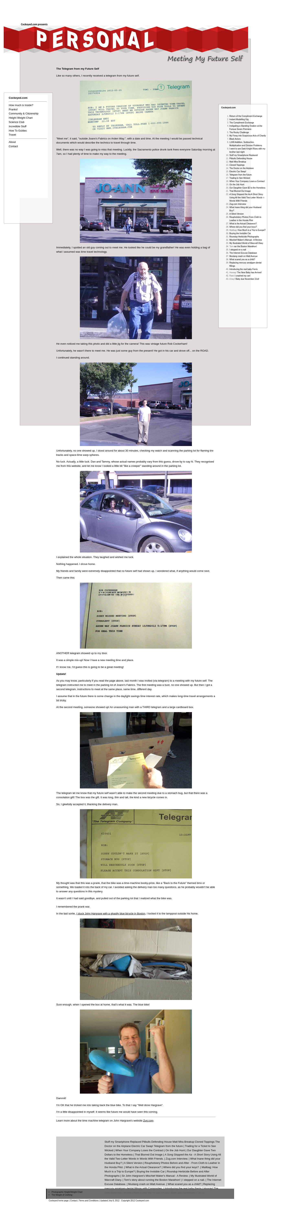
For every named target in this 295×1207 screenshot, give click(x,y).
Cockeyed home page (58, 1200)
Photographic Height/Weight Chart (67, 1192)
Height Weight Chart (21, 117)
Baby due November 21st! (247, 279)
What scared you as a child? (242, 259)
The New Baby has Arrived (249, 272)
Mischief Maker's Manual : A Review (245, 240)
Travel (12, 134)
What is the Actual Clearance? (243, 224)
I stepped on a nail (237, 250)
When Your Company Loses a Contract (247, 181)
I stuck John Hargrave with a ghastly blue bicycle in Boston (110, 913)
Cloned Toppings (236, 165)
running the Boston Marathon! (162, 1179)
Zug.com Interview (237, 204)
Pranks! (13, 109)
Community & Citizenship (23, 113)
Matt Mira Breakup (237, 162)
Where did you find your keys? (243, 227)
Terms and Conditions (89, 1200)
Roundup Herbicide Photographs (244, 237)
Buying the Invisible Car (240, 233)
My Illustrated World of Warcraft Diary (246, 243)
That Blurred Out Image (240, 191)
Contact (13, 146)
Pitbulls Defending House (240, 158)
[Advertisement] (221, 9)
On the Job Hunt (236, 184)
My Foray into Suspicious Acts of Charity (247, 136)
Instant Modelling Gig (239, 119)
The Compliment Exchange (241, 123)
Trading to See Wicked (239, 178)
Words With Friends (238, 201)
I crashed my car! (242, 276)
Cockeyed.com (228, 107)
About (12, 142)
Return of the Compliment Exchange (245, 116)
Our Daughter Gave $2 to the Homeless (247, 188)
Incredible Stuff (17, 126)
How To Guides (18, 130)
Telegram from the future (240, 175)
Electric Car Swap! (237, 171)
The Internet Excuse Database (243, 253)
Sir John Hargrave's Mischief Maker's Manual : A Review (155, 1175)
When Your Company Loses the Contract (139, 1150)
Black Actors (235, 139)
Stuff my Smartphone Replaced (243, 155)
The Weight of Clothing (62, 1195)
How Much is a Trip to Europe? (252, 230)
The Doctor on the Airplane (241, 168)
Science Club (16, 122)
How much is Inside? (21, 105)
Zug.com (148, 1120)
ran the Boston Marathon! (245, 246)
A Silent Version (236, 214)
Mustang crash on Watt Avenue (243, 256)
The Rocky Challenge (239, 132)
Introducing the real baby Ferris (243, 269)
